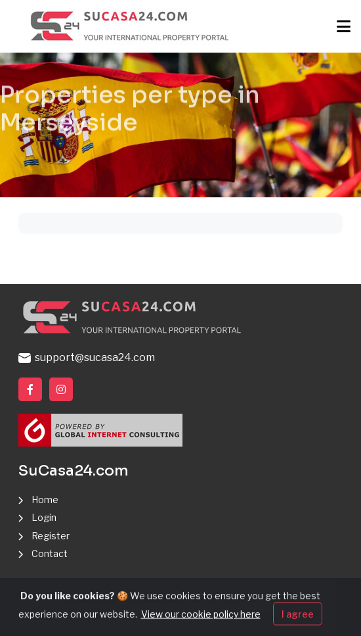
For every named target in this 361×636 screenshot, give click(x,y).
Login (44, 517)
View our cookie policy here (201, 622)
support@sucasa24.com (86, 357)
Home (45, 499)
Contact (50, 553)
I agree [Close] (298, 622)
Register (51, 535)
